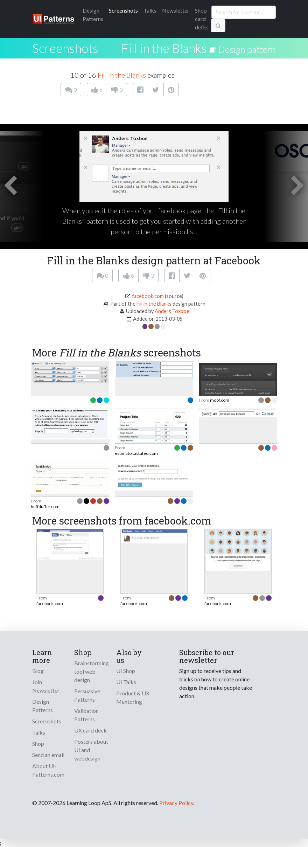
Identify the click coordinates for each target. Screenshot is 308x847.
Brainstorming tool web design (91, 671)
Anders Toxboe (172, 311)
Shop (38, 743)
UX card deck (90, 730)
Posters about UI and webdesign (91, 750)
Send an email (48, 754)
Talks (150, 10)
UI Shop (125, 670)
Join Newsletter (45, 686)
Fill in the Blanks (164, 48)
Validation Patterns (86, 714)
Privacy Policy (176, 802)
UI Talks (126, 682)
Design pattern (247, 49)
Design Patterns (42, 705)
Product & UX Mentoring (132, 697)
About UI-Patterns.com (48, 770)
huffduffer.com (45, 506)
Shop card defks (202, 18)
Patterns (93, 14)
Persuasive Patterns (87, 695)
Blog (38, 670)
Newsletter (175, 10)
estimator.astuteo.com (136, 453)
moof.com (219, 400)
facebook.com (148, 296)
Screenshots (123, 10)
